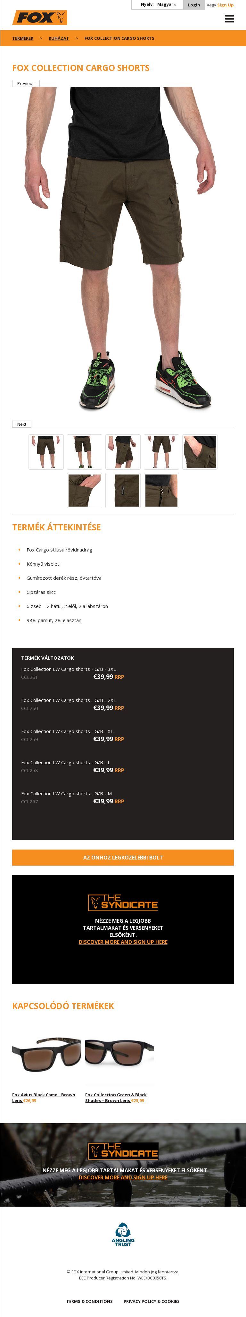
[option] (123, 254)
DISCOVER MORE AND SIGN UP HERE (123, 941)
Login (194, 5)
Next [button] (21, 424)
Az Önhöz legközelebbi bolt (123, 857)
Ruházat (59, 38)
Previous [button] (26, 83)
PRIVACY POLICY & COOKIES (152, 1301)
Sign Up (225, 5)
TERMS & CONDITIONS (89, 1301)
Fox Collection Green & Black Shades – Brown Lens (116, 1097)
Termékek (22, 38)
